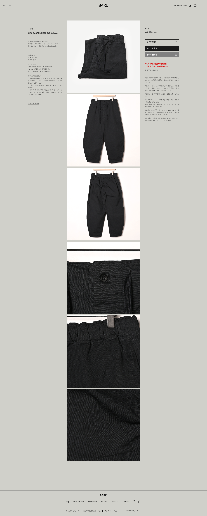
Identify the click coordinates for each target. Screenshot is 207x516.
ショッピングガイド (75, 510)
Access (114, 502)
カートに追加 (151, 48)
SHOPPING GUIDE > (152, 70)
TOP (4, 5)
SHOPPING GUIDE (180, 5)
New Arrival (79, 502)
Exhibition (92, 502)
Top (68, 502)
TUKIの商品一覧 (33, 103)
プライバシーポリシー (109, 510)
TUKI (10, 5)
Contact (124, 502)
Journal (104, 502)
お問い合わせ (151, 55)
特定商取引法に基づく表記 (92, 510)
